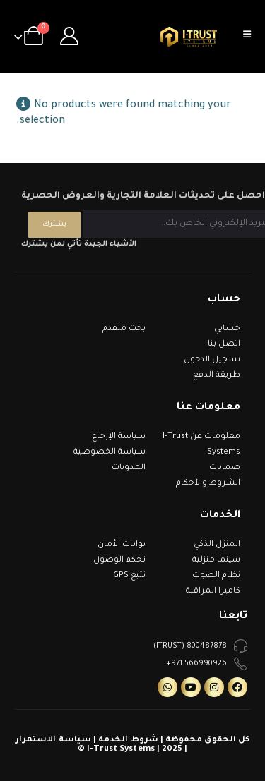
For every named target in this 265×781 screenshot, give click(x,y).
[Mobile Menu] (251, 37)
